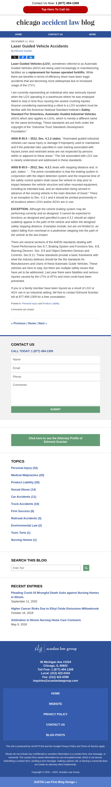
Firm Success (22, 511)
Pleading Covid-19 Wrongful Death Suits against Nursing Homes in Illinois (55, 595)
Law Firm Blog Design (54, 782)
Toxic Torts (21, 532)
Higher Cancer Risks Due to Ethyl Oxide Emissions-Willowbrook (55, 608)
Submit (55, 409)
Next (42, 323)
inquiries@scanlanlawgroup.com (55, 680)
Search (86, 568)
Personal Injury (30, 303)
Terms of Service (90, 746)
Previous (18, 323)
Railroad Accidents (26, 518)
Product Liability (51, 303)
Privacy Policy (55, 714)
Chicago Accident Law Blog (56, 22)
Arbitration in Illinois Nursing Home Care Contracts (46, 620)
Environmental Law (26, 525)
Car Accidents (23, 496)
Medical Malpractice (27, 475)
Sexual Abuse (23, 489)
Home (18, 34)
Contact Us (55, 34)
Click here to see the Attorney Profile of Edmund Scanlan (55, 440)
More (92, 34)
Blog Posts (55, 735)
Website (55, 703)
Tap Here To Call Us (55, 9)
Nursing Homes (24, 540)
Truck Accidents (25, 504)
